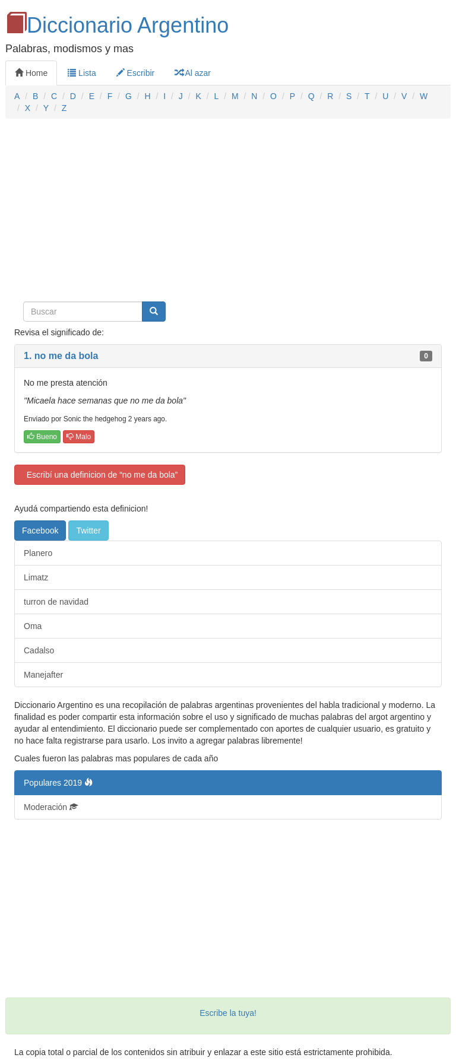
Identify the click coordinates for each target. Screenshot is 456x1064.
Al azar (193, 73)
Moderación (51, 807)
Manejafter (43, 674)
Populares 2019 (58, 782)
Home (31, 73)
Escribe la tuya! (228, 1013)
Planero (38, 553)
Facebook (40, 530)
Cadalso (39, 650)
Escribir (135, 73)
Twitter (88, 530)
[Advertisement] (228, 214)
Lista (82, 73)
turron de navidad (56, 601)
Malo (78, 437)
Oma (33, 626)
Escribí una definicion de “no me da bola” (100, 474)
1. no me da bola (61, 356)
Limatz (36, 577)
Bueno (42, 437)
